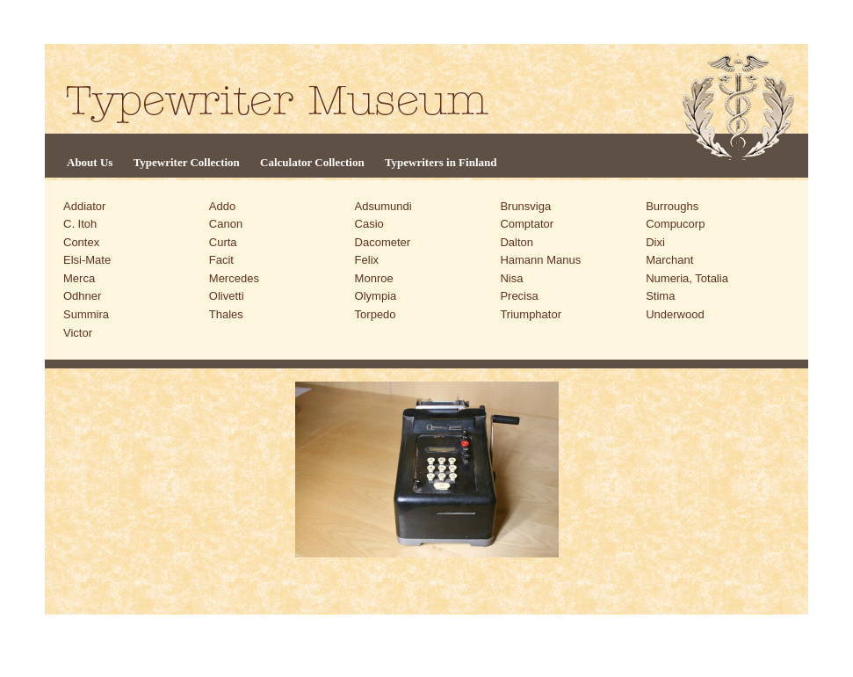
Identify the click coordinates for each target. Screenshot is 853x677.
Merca (79, 278)
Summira (86, 314)
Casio (369, 223)
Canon (225, 223)
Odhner (82, 295)
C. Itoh (80, 223)
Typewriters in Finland (441, 162)
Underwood (675, 314)
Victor (77, 332)
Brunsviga (525, 206)
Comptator (526, 223)
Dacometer (383, 242)
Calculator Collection (312, 162)
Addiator (84, 206)
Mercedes (234, 278)
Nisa (511, 278)
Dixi (655, 242)
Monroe (374, 278)
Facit (221, 259)
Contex (81, 242)
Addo (222, 206)
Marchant (669, 259)
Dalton (516, 242)
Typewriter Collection (187, 162)
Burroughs (672, 206)
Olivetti (226, 295)
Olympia (376, 295)
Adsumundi (383, 206)
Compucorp (675, 223)
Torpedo (375, 314)
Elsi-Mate (87, 259)
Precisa (519, 295)
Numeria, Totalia (687, 278)
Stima (660, 295)
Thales (226, 314)
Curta (223, 242)
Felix (367, 259)
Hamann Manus (540, 259)
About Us (89, 162)
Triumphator (530, 314)
